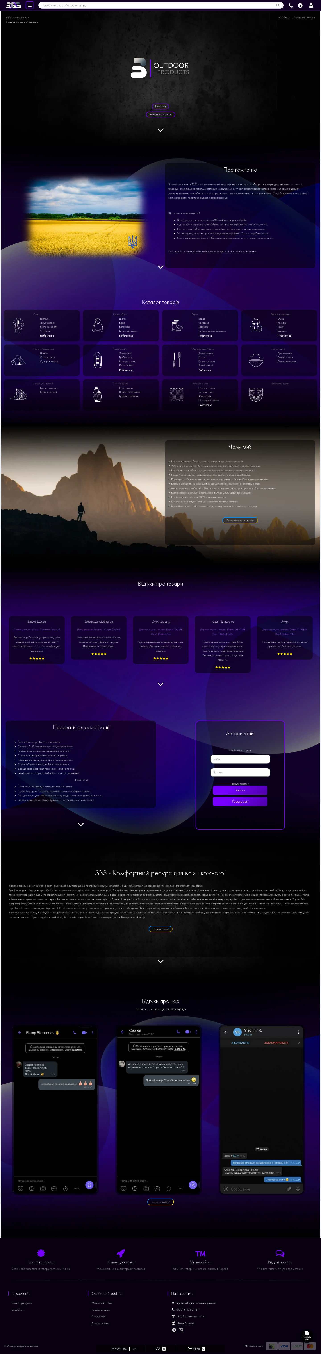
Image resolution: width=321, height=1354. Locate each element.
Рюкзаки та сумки (280, 314)
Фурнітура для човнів (203, 348)
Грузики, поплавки (128, 396)
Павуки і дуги (278, 348)
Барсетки (282, 330)
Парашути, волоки (43, 383)
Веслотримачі (205, 365)
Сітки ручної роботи (208, 400)
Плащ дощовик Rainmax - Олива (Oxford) (99, 629)
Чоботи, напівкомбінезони (212, 330)
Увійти (240, 790)
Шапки (123, 318)
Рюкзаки (282, 322)
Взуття (195, 314)
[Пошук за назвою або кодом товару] (278, 5)
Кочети (202, 357)
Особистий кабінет (102, 1303)
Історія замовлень (101, 1309)
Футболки (45, 330)
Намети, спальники (43, 348)
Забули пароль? (240, 783)
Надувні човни (120, 348)
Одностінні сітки (206, 387)
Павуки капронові (287, 361)
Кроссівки (203, 326)
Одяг (36, 314)
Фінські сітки (205, 396)
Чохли (281, 326)
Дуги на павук (285, 353)
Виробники (18, 1309)
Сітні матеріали (121, 383)
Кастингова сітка (48, 387)
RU (125, 1349)
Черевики (203, 322)
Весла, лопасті (205, 353)
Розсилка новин (100, 1323)
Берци (201, 318)
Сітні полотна (126, 387)
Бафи (122, 322)
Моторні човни (127, 361)
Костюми (44, 318)
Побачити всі (47, 335)
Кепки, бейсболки (128, 330)
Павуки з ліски (285, 357)
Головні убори (120, 314)
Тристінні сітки (205, 391)
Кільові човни (126, 365)
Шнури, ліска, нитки (129, 391)
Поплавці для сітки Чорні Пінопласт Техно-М (37, 629)
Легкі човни (125, 353)
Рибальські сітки (200, 383)
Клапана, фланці (206, 361)
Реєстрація (240, 801)
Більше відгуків (161, 1201)
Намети (44, 353)
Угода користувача (22, 1303)
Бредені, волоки (48, 391)
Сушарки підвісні (49, 361)
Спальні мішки (47, 357)
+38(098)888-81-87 (185, 1309)
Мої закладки (99, 1316)
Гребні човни (125, 357)
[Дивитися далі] (160, 132)
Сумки (281, 318)
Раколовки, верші (280, 383)
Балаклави (124, 326)
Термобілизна (47, 322)
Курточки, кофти (48, 326)
